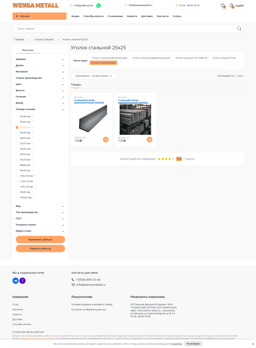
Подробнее (176, 343)
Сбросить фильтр (40, 248)
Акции (75, 16)
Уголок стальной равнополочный (109, 57)
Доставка (147, 16)
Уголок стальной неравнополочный (151, 57)
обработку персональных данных (38, 338)
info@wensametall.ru (140, 5)
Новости (132, 16)
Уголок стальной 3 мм (224, 57)
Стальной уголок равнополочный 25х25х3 (89, 101)
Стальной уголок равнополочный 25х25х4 (133, 101)
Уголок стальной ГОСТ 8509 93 (191, 57)
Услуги (177, 16)
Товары (76, 84)
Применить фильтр (40, 239)
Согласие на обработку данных (88, 309)
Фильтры (28, 50)
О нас (15, 304)
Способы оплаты (94, 16)
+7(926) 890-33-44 (83, 5)
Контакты (163, 16)
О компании (115, 16)
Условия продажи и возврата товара (91, 304)
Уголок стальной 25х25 (103, 62)
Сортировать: (82, 75)
